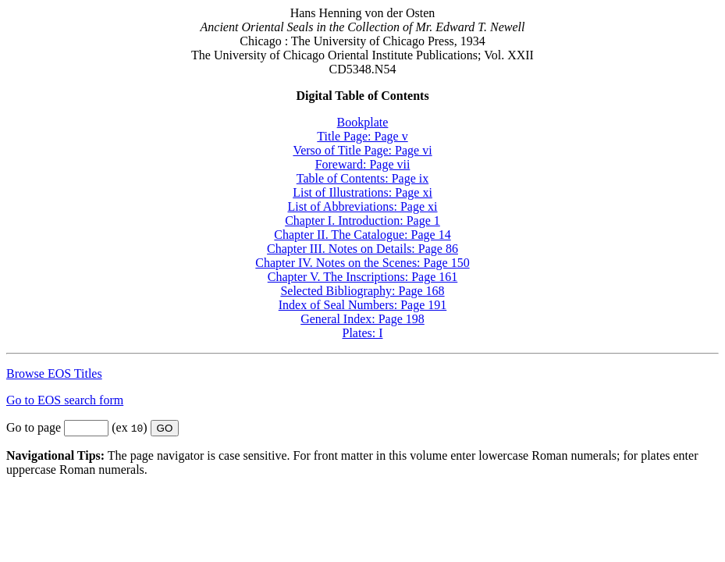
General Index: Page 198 (362, 318)
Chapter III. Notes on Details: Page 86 (362, 248)
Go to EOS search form (64, 400)
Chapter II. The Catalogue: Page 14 (362, 234)
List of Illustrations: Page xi (362, 192)
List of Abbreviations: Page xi (363, 206)
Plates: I (363, 333)
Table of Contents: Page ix (363, 178)
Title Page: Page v (362, 136)
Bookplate (363, 122)
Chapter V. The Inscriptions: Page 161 (363, 276)
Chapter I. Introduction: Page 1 (362, 220)
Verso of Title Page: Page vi (362, 150)
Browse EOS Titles (54, 373)
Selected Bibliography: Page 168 (362, 290)
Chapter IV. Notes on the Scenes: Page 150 (362, 262)
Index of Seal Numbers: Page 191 (363, 304)
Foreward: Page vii (362, 164)
